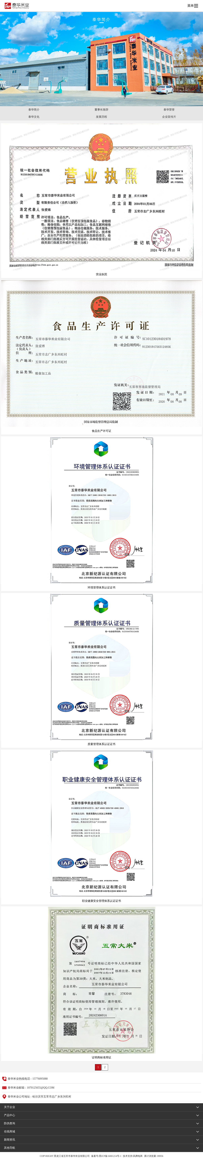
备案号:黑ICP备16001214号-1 (106, 1156)
